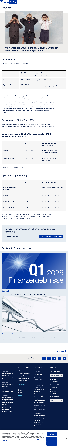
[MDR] (40, 396)
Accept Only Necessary (51, 438)
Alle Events (20, 395)
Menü (12, 2)
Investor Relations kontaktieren (51, 236)
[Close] (66, 438)
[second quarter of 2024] (38, 374)
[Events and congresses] (40, 390)
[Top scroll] (61, 351)
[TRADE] (40, 401)
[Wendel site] (39, 382)
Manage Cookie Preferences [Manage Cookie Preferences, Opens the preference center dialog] (51, 433)
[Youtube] (54, 391)
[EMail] (64, 358)
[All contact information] (56, 380)
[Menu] (13, 2)
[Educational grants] (35, 393)
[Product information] (40, 413)
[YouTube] (54, 358)
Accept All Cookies (51, 443)
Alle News (4, 414)
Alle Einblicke (21, 384)
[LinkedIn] (59, 358)
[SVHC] (38, 399)
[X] (49, 358)
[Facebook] (44, 358)
